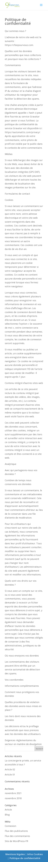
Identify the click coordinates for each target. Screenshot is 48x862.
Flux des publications (16, 830)
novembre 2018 (13, 798)
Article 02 (10, 769)
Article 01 (10, 774)
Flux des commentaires (17, 836)
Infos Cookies (35, 854)
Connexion (10, 825)
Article (8, 809)
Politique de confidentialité (24, 858)
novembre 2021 (13, 793)
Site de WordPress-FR (16, 841)
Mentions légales (15, 854)
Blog (7, 814)
